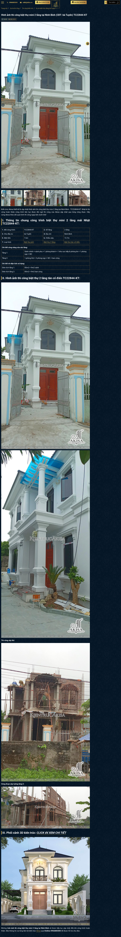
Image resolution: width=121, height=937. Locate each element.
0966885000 (12, 2)
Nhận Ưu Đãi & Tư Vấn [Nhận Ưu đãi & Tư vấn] (42, 2)
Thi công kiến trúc (27, 8)
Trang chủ (4, 8)
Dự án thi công (14, 8)
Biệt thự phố (29, 242)
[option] (45, 105)
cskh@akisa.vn (26, 2)
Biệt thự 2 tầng (49, 242)
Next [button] (88, 105)
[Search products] (118, 3)
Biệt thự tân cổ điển (72, 242)
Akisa (38, 931)
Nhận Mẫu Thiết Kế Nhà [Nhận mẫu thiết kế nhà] (78, 2)
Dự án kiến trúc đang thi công (45, 8)
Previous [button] (3, 105)
